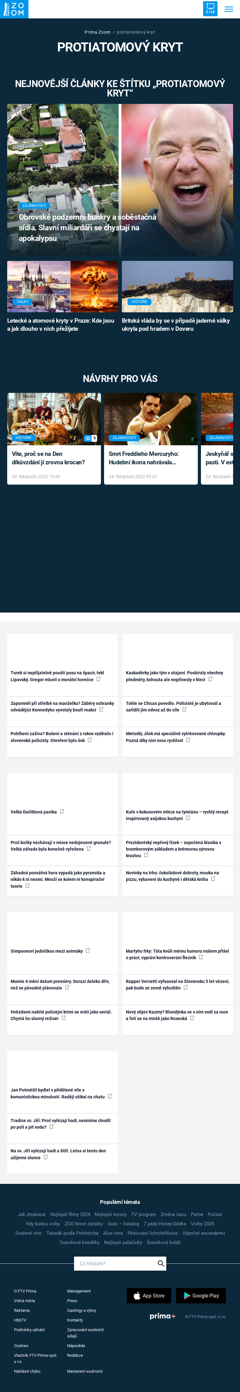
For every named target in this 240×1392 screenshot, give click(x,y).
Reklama (22, 1310)
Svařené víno (28, 1233)
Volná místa (24, 1300)
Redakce (75, 1355)
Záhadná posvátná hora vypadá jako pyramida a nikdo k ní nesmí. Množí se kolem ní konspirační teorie (58, 879)
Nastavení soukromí (84, 1371)
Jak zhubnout (32, 1214)
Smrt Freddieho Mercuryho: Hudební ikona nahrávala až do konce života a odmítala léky (146, 458)
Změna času (173, 1214)
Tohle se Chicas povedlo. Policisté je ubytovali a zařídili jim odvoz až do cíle (173, 706)
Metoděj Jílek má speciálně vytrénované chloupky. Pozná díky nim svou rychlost (176, 737)
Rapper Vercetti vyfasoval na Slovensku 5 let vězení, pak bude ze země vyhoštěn (177, 984)
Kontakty (75, 1320)
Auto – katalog (123, 1224)
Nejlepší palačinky (123, 1242)
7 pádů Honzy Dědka (165, 1224)
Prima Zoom (98, 32)
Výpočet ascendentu (203, 1233)
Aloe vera (113, 1233)
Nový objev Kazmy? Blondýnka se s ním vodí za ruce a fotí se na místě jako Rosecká (177, 1015)
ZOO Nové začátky (84, 1224)
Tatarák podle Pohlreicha (72, 1233)
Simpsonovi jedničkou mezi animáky (50, 951)
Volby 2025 (202, 1224)
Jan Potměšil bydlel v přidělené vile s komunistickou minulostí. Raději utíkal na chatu (61, 1093)
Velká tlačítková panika (37, 811)
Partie (197, 1214)
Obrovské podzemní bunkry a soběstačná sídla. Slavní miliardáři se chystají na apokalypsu (87, 227)
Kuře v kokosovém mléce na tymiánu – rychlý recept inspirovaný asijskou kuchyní (177, 815)
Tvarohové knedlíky (79, 1242)
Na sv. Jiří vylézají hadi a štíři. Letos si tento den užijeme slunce (58, 1154)
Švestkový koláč (164, 1242)
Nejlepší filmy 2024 (70, 1214)
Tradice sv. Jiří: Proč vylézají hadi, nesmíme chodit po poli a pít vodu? (61, 1124)
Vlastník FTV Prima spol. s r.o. (35, 1358)
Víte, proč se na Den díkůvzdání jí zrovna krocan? (48, 458)
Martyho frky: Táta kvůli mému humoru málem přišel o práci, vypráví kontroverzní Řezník (177, 954)
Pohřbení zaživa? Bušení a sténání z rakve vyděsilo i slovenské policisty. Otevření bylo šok (62, 737)
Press (72, 1300)
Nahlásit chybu (27, 1371)
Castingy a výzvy (81, 1310)
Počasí (215, 1214)
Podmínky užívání (29, 1329)
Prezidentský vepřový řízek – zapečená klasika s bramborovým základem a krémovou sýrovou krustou (173, 849)
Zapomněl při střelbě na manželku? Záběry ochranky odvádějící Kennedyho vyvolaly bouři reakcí (62, 706)
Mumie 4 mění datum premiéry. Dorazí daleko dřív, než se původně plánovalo (60, 984)
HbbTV (20, 1320)
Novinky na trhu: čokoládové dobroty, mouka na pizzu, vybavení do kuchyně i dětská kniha (172, 876)
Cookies (21, 1345)
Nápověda (76, 1345)
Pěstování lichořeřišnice (153, 1233)
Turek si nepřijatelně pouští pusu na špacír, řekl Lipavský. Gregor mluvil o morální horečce (57, 676)
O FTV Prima (25, 1291)
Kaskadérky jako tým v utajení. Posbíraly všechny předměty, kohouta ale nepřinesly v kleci (174, 676)
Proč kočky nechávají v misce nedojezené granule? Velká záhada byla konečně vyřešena (61, 846)
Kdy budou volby (43, 1224)
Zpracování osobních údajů (85, 1332)
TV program (143, 1214)
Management (79, 1291)
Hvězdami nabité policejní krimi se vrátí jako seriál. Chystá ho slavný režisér (61, 1015)
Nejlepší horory (111, 1214)
